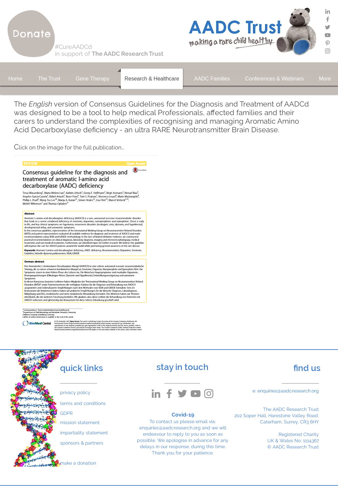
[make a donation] (83, 463)
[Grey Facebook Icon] (327, 19)
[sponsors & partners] (83, 443)
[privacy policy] (76, 392)
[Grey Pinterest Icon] (327, 43)
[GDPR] (76, 413)
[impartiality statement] (84, 433)
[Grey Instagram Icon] (327, 50)
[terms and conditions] (83, 403)
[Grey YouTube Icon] (327, 35)
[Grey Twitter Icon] (327, 27)
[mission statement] (83, 422)
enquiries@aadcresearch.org (170, 427)
